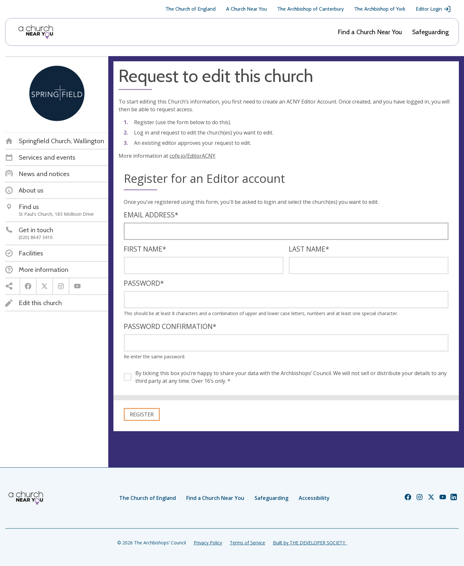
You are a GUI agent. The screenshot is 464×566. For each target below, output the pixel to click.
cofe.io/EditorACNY (192, 155)
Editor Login (433, 9)
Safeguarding (430, 32)
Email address (151, 215)
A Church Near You (246, 9)
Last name (309, 249)
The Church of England (190, 9)
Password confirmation (170, 326)
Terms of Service (247, 543)
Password (144, 283)
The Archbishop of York (379, 9)
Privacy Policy (208, 543)
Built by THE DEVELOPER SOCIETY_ (310, 543)
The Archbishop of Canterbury (310, 9)
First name (145, 249)
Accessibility (314, 497)
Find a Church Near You (370, 32)
